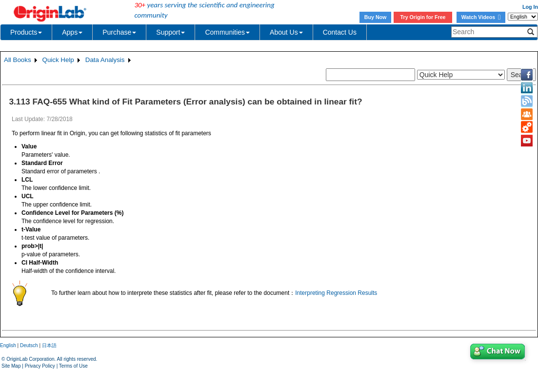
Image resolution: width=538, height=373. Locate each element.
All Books (17, 59)
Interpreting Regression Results (336, 293)
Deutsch (29, 345)
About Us (286, 32)
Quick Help (58, 59)
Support (170, 32)
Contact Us (340, 32)
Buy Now (375, 17)
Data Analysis (105, 59)
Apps (72, 32)
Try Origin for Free (423, 17)
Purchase (119, 32)
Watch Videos (480, 17)
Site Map (10, 366)
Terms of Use (73, 366)
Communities (227, 32)
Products (26, 32)
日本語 (49, 345)
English (8, 345)
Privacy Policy (40, 366)
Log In (530, 7)
